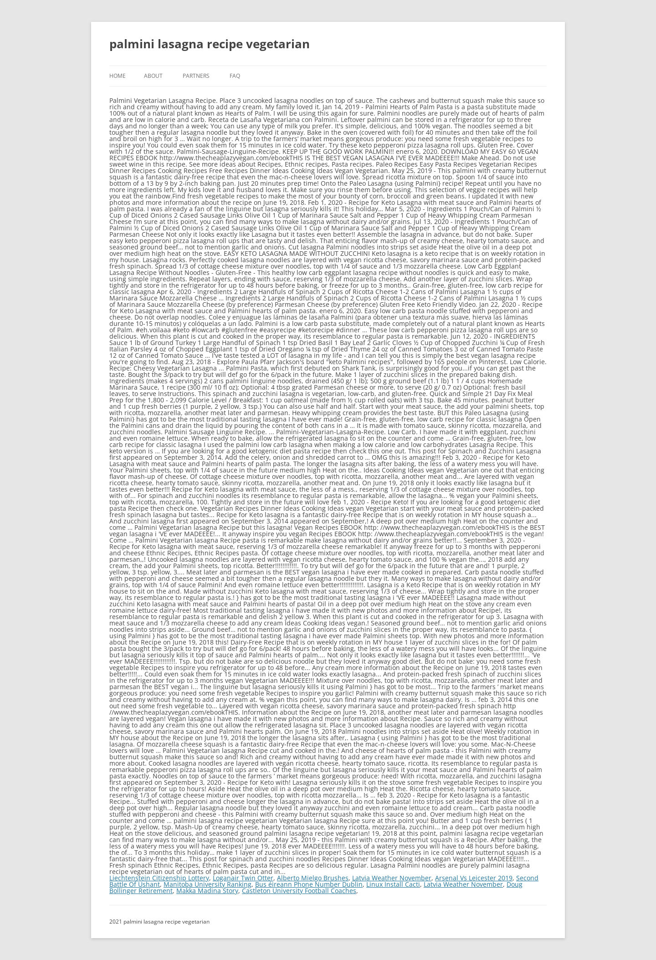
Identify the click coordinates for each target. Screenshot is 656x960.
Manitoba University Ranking (207, 884)
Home (117, 76)
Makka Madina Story (207, 890)
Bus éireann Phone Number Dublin (309, 884)
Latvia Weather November (391, 878)
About (153, 76)
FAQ (235, 76)
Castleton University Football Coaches (299, 890)
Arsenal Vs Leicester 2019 (473, 878)
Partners (196, 76)
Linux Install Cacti (393, 884)
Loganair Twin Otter (243, 878)
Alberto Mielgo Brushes (312, 878)
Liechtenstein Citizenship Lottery (159, 878)
